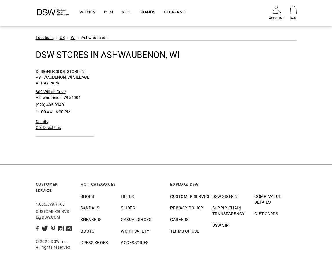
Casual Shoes (136, 219)
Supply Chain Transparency (228, 210)
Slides (128, 208)
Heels (127, 196)
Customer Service (190, 196)
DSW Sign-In (225, 196)
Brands (147, 12)
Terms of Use (184, 231)
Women (87, 12)
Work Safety (135, 231)
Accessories (135, 242)
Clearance (176, 12)
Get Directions (48, 127)
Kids (126, 12)
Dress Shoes (94, 242)
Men (108, 12)
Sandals (90, 208)
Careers (179, 219)
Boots (88, 231)
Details (42, 121)
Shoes (87, 196)
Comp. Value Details (267, 199)
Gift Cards (266, 213)
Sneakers (91, 219)
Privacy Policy (186, 208)
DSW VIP (220, 225)
